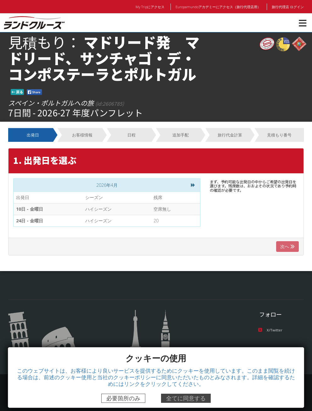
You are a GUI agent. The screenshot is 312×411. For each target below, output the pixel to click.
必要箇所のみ (123, 398)
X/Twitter (270, 330)
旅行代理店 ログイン (288, 6)
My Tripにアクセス (151, 6)
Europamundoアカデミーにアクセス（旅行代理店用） (219, 6)
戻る (17, 91)
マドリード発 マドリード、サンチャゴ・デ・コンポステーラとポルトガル (103, 57)
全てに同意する (186, 398)
